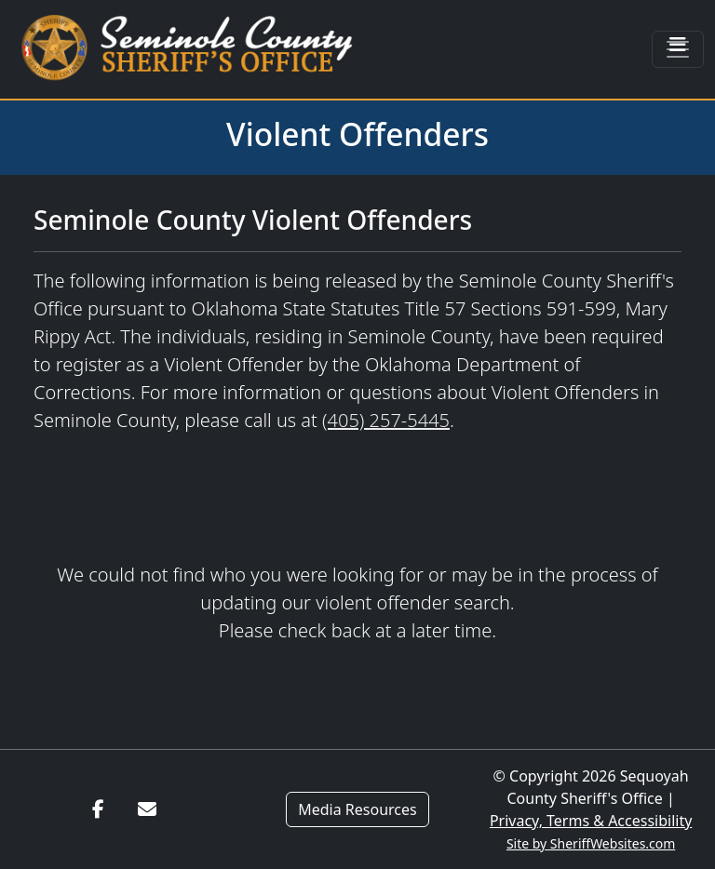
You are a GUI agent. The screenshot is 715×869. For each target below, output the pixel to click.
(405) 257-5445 (386, 420)
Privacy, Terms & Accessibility (591, 820)
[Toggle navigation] (678, 49)
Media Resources (357, 809)
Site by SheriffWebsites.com (591, 843)
